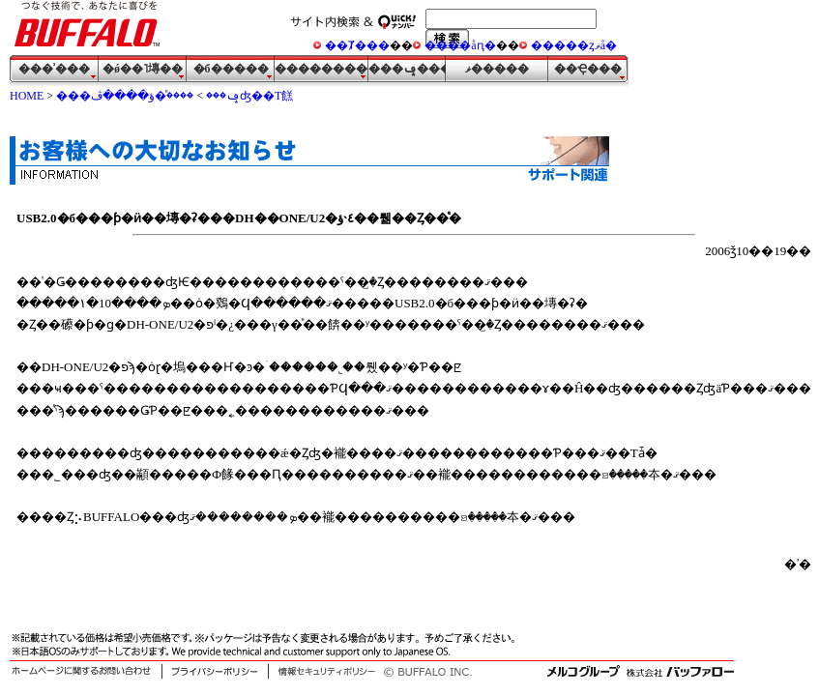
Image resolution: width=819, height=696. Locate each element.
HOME (27, 95)
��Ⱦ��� (357, 45)
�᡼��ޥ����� (497, 68)
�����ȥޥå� (574, 45)
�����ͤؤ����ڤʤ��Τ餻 (192, 95)
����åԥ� (459, 45)
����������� (321, 68)
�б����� (231, 68)
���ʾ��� (54, 68)
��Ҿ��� (588, 68)
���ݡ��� (407, 68)
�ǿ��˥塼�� (142, 68)
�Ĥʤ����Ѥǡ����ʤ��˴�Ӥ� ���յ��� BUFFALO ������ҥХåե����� (92, 27)
